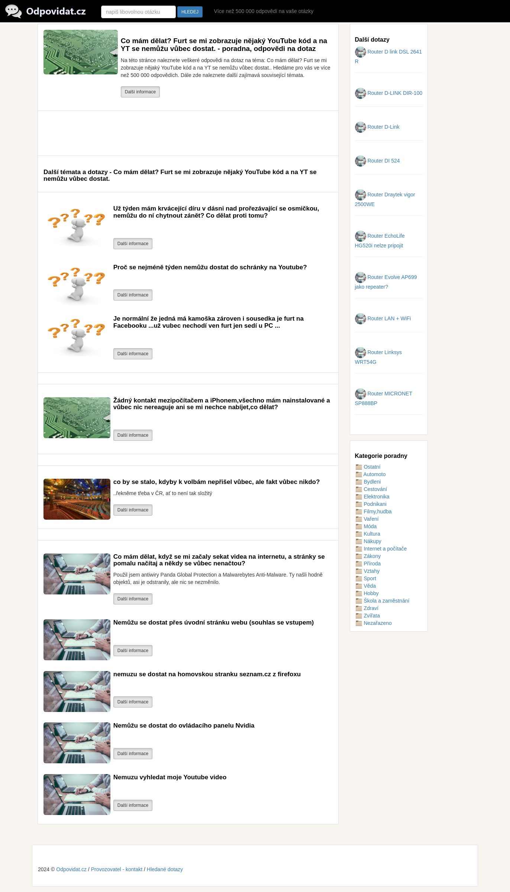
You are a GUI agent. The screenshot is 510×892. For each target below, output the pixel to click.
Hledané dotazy (165, 869)
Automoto (370, 474)
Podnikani (371, 504)
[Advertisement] (178, 133)
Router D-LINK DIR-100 (389, 93)
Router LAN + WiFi (383, 318)
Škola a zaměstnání (382, 601)
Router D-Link (377, 127)
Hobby (367, 593)
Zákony (368, 556)
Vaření (367, 519)
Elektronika (372, 497)
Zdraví (367, 608)
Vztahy (367, 571)
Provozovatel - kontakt (117, 869)
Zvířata (367, 616)
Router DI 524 (377, 161)
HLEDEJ (189, 12)
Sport (365, 578)
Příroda (368, 564)
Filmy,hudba (373, 511)
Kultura (367, 534)
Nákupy (368, 541)
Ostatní (368, 467)
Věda (365, 586)
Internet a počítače (381, 549)
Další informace (140, 91)
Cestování (371, 489)
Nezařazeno (373, 623)
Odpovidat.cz (71, 869)
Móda (366, 526)
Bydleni (368, 482)
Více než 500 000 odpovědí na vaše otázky (263, 11)
